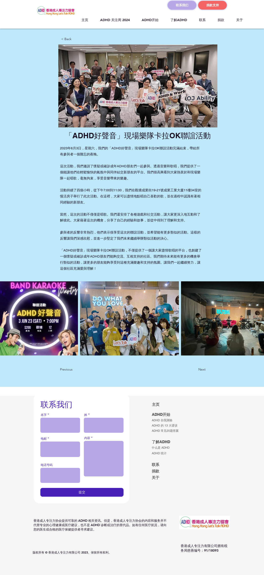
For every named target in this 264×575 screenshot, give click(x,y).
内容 (87, 438)
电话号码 (46, 464)
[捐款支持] (212, 5)
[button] (75, 39)
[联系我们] (182, 5)
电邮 (44, 438)
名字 (44, 414)
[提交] (82, 492)
